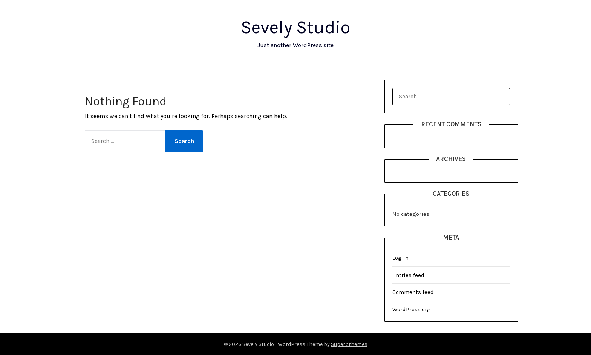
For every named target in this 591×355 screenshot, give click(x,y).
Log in (400, 257)
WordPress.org (411, 309)
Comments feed (413, 292)
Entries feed (408, 275)
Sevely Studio (295, 27)
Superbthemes (349, 344)
